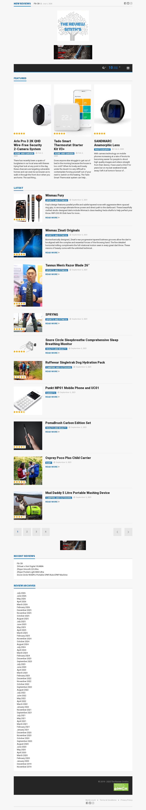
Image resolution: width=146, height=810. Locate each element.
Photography (102, 150)
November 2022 (24, 681)
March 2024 (22, 653)
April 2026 (21, 601)
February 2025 (23, 636)
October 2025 (23, 616)
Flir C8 (37, 3)
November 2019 (24, 767)
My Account (91, 800)
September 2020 (24, 741)
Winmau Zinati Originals (62, 230)
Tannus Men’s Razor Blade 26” (67, 265)
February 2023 (23, 675)
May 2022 (21, 698)
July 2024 (21, 647)
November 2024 (24, 638)
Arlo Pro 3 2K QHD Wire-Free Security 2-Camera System (28, 145)
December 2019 (24, 764)
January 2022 (23, 707)
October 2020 (23, 738)
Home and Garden (24, 154)
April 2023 (21, 670)
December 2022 (24, 678)
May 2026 (21, 599)
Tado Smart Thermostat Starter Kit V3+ (68, 145)
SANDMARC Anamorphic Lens (107, 143)
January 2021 (23, 730)
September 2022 (24, 687)
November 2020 (24, 735)
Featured (20, 78)
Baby (48, 463)
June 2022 (21, 695)
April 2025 (21, 630)
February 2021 (23, 727)
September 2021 (24, 712)
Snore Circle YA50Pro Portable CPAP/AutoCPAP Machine (42, 575)
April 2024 (21, 650)
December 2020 (24, 732)
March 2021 (22, 724)
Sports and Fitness (56, 200)
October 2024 (23, 641)
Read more (51, 218)
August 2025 (22, 618)
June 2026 (21, 596)
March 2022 (22, 704)
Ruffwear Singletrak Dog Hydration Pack (75, 362)
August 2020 (22, 744)
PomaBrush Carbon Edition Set (68, 423)
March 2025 (22, 633)
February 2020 (23, 758)
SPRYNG (51, 314)
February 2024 (23, 655)
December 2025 (24, 610)
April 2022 (21, 701)
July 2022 (21, 693)
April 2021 (21, 721)
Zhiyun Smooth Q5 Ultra (27, 569)
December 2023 (24, 658)
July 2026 (21, 593)
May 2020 (21, 749)
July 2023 (21, 664)
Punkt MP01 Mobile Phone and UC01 (72, 388)
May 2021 (21, 718)
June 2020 (21, 747)
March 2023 (22, 673)
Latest (18, 188)
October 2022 (23, 684)
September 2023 (24, 661)
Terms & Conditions (108, 800)
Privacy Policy (126, 800)
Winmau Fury (54, 195)
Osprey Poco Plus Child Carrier (68, 458)
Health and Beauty (56, 349)
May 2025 (21, 627)
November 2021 (24, 710)
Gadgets (50, 393)
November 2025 (24, 613)
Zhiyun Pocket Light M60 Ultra (30, 572)
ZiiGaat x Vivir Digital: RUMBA (30, 566)
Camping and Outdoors (58, 367)
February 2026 (23, 607)
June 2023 (21, 667)
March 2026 (22, 604)
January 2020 (23, 761)
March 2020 (22, 755)
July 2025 (21, 621)
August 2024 (22, 644)
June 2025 (21, 624)
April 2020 (21, 752)
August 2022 (22, 690)
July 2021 (21, 715)
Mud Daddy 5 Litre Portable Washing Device (77, 493)
